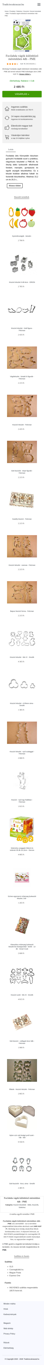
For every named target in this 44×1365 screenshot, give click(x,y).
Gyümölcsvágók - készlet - (22, 236)
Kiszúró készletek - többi (22, 1205)
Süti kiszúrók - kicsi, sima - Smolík (22, 1184)
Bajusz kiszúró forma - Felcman (22, 611)
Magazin (7, 1323)
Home (6, 11)
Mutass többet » (25, 74)
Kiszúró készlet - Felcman (22, 425)
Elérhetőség (8, 1348)
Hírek (6, 1309)
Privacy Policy (9, 1334)
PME (23, 72)
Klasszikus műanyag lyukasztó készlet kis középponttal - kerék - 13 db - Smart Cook (22, 947)
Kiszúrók (26, 11)
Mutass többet (15, 186)
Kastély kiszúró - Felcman (22, 519)
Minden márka (9, 1304)
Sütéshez (19, 11)
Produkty (12, 11)
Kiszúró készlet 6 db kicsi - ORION (22, 282)
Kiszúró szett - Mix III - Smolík (22, 995)
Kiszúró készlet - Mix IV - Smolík (22, 657)
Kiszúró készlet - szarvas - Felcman (22, 565)
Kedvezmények (10, 1314)
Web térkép (8, 1328)
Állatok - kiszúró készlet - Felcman (22, 1089)
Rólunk (6, 1343)
